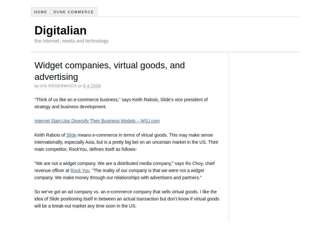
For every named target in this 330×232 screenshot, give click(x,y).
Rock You (80, 170)
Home (40, 12)
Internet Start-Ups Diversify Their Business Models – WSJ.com (97, 120)
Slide (71, 135)
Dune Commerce (73, 12)
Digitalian (60, 30)
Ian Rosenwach (58, 86)
